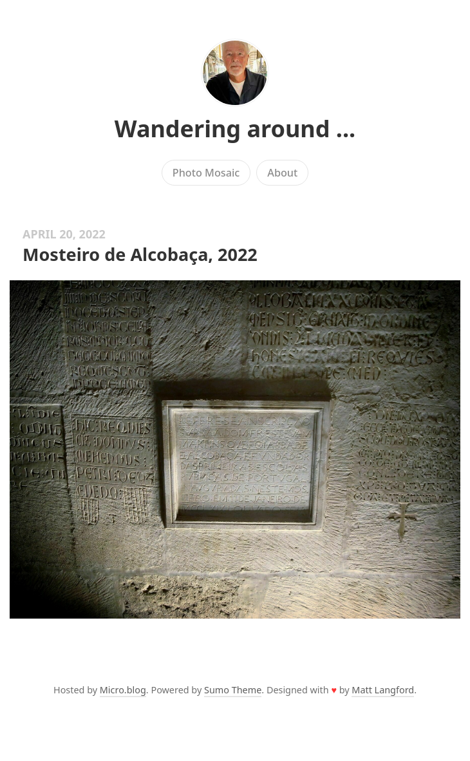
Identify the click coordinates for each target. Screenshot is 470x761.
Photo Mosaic (206, 173)
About (282, 173)
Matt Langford (383, 690)
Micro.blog (123, 690)
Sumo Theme (232, 690)
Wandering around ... (235, 128)
